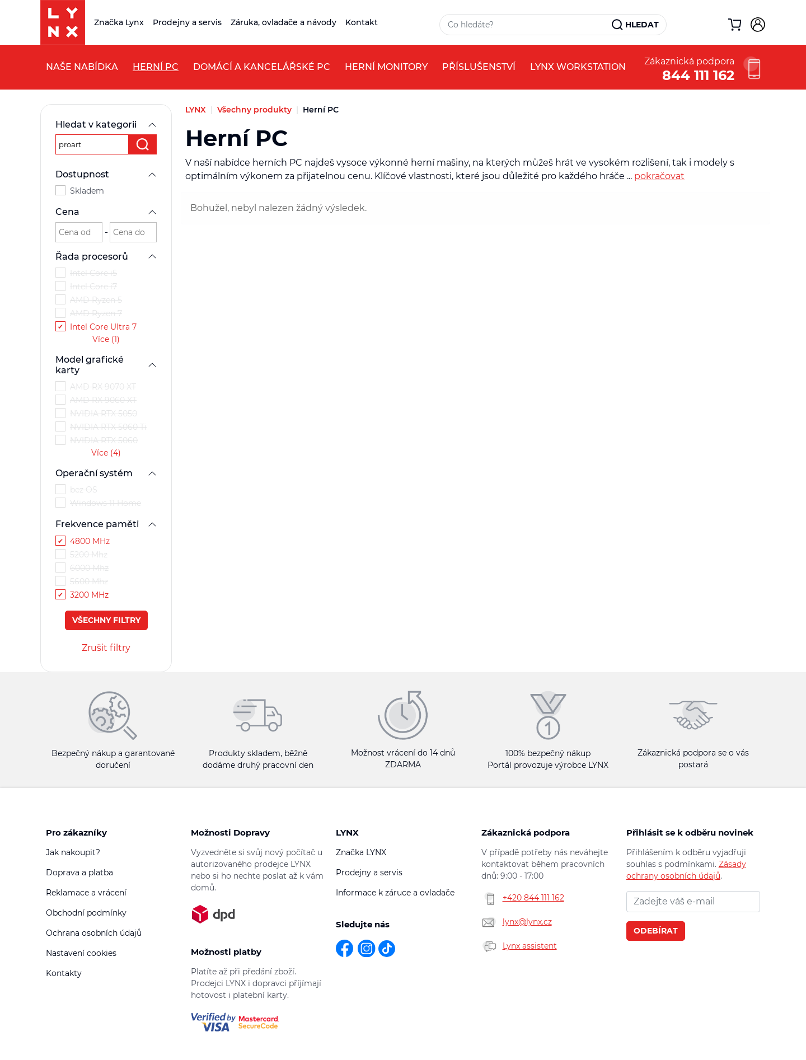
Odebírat (656, 931)
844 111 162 (698, 74)
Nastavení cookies (81, 953)
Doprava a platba (79, 872)
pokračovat (659, 176)
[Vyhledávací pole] (526, 24)
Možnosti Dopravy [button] (230, 832)
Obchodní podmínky (86, 913)
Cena (106, 212)
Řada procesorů (106, 256)
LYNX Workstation (578, 67)
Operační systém (106, 473)
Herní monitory (386, 67)
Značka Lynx (119, 22)
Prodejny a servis (187, 22)
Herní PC (156, 67)
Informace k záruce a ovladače (395, 893)
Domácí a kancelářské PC (261, 67)
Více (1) (106, 339)
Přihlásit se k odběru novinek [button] (689, 832)
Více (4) (106, 453)
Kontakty (64, 973)
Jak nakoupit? (73, 852)
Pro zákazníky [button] (76, 832)
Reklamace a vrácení (86, 893)
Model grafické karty (106, 365)
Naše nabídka (82, 67)
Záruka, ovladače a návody (283, 22)
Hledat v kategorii (106, 124)
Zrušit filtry (106, 647)
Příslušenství (479, 67)
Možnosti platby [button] (226, 951)
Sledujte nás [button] (363, 924)
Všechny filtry (106, 620)
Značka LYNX (361, 852)
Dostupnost (106, 174)
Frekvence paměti (106, 524)
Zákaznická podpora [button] (525, 832)
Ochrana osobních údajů (94, 933)
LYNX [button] (347, 832)
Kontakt (361, 22)
